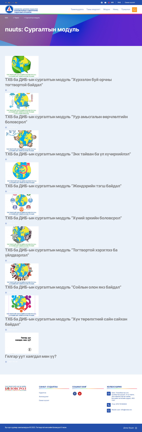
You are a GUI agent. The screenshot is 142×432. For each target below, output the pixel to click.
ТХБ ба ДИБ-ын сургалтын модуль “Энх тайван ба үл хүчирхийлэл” (68, 154)
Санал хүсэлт (130, 2)
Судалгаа (42, 393)
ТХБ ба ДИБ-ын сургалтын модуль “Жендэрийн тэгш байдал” (63, 185)
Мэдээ (106, 9)
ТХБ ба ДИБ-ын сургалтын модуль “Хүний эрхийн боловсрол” (63, 218)
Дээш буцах (130, 428)
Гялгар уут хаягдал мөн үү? (30, 356)
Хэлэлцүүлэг (44, 396)
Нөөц (115, 9)
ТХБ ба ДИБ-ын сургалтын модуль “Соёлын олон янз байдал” (63, 287)
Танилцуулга (77, 9)
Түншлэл (125, 9)
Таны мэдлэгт (93, 9)
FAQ (119, 2)
